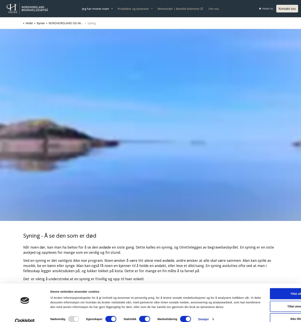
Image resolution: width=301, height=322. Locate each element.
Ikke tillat (269, 309)
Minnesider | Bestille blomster (180, 9)
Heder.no (266, 8)
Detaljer (203, 314)
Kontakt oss (287, 8)
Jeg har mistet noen (95, 9)
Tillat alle (269, 284)
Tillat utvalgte (269, 297)
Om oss (213, 9)
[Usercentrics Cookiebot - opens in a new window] (25, 314)
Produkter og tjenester (133, 9)
